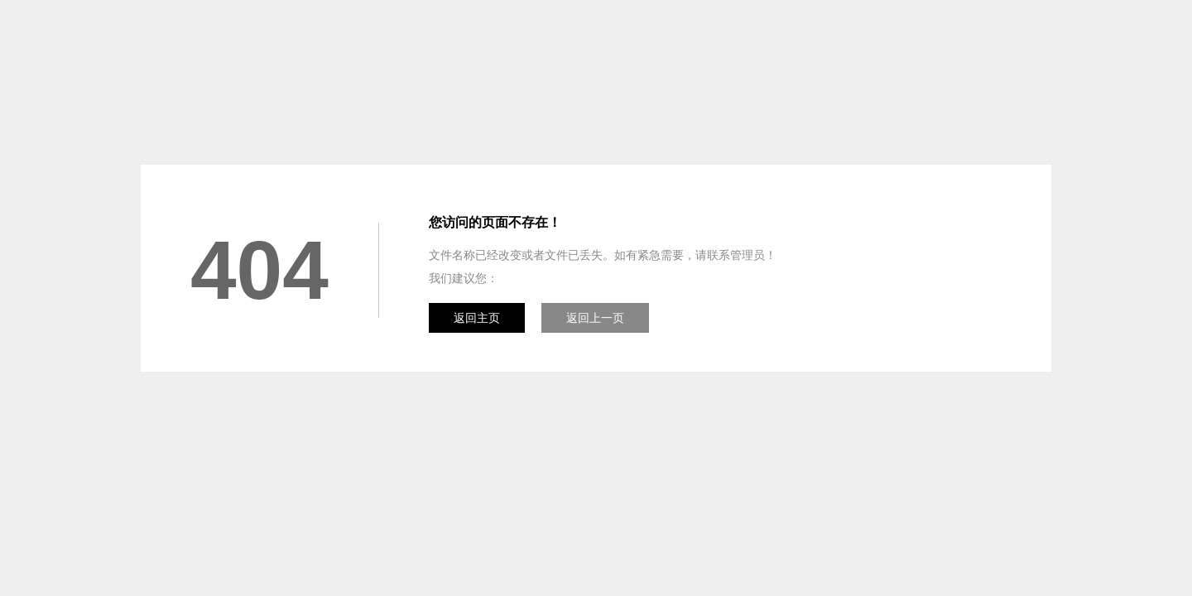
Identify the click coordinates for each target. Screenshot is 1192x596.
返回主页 (477, 317)
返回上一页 (595, 317)
